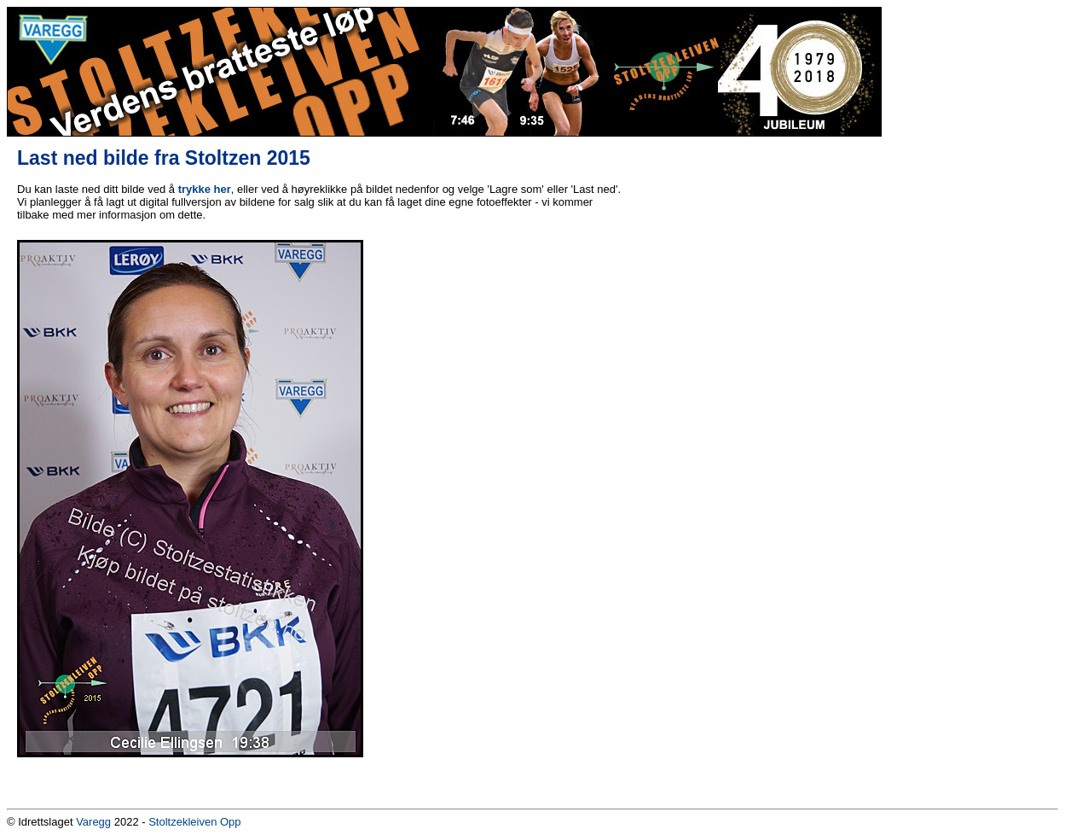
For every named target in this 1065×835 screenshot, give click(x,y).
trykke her (204, 189)
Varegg (93, 821)
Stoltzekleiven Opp (194, 821)
